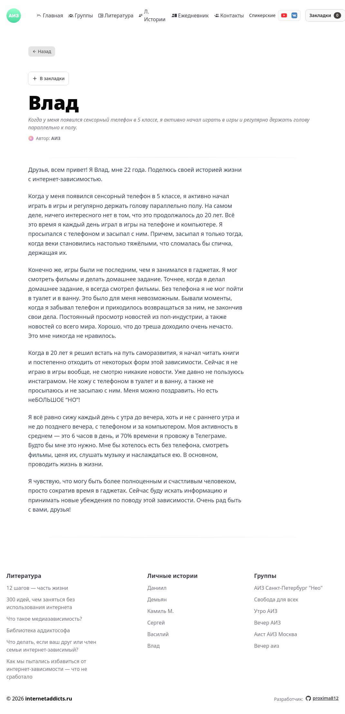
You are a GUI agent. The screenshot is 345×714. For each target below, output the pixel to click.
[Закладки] (325, 15)
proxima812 (322, 698)
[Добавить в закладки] (48, 78)
